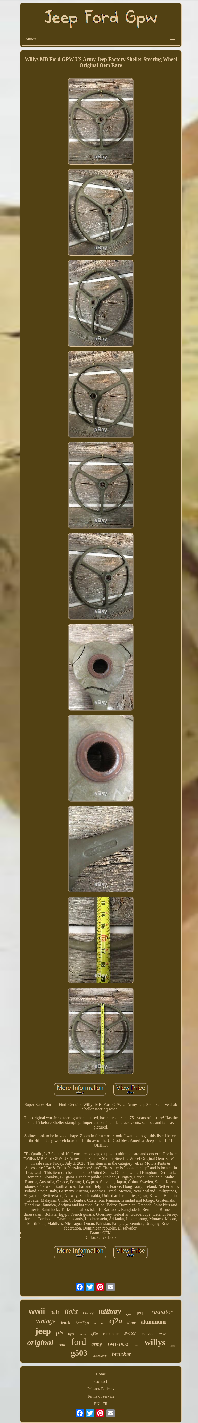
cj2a (115, 1321)
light (71, 1311)
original (40, 1342)
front (136, 1345)
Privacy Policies (100, 1389)
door (131, 1322)
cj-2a (129, 1314)
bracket (121, 1354)
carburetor (111, 1334)
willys (155, 1342)
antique (99, 1323)
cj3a (94, 1334)
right (71, 1334)
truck (65, 1322)
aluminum (153, 1321)
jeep (43, 1331)
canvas (147, 1333)
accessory (100, 1356)
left (172, 1345)
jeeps (141, 1312)
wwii (37, 1311)
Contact (100, 1381)
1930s (162, 1334)
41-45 (82, 1334)
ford (78, 1342)
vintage (46, 1321)
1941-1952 (117, 1344)
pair (55, 1312)
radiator (162, 1311)
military (110, 1311)
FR (105, 1404)
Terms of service (100, 1396)
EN (97, 1404)
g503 (79, 1353)
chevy (88, 1312)
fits (59, 1332)
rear (62, 1344)
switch (130, 1333)
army (96, 1344)
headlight (82, 1323)
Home (101, 1374)
